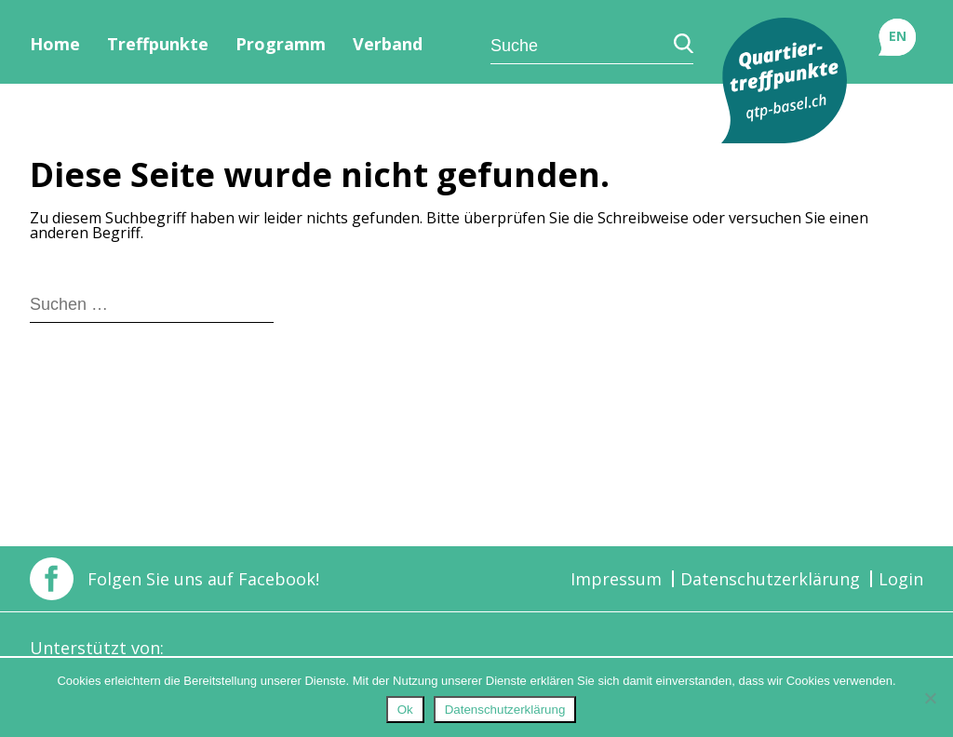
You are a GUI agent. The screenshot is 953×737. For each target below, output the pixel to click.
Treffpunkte (157, 44)
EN (897, 36)
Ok (405, 710)
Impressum (616, 579)
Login (901, 579)
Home (55, 44)
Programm (280, 44)
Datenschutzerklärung (770, 579)
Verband (388, 44)
